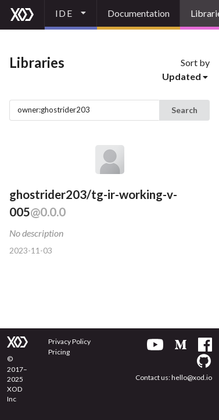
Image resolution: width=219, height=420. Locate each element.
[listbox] (71, 15)
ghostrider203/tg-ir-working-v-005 (93, 203)
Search (184, 110)
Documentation (138, 13)
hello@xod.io (191, 377)
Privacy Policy (69, 341)
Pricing (59, 351)
